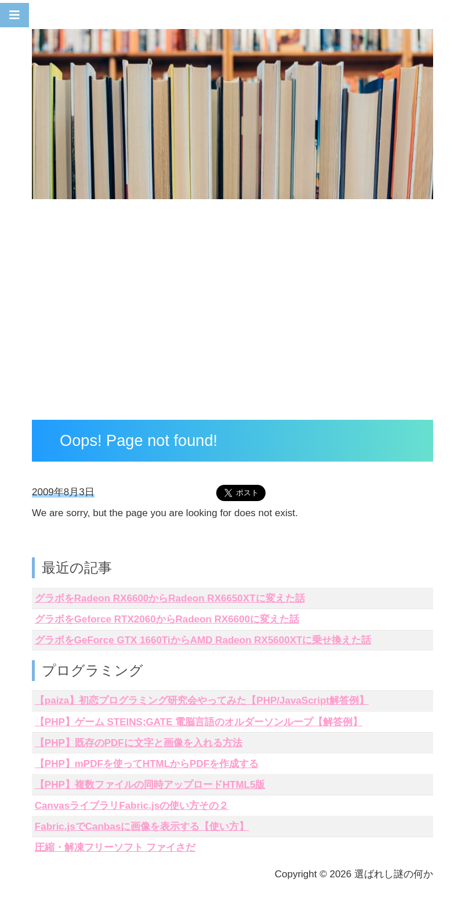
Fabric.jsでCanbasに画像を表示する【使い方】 (142, 826)
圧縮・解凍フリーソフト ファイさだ (115, 847)
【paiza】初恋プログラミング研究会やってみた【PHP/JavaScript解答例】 (202, 700)
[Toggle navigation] (14, 15)
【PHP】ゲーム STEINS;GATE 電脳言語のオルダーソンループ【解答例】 (198, 722)
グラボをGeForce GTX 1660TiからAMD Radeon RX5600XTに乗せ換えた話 (203, 640)
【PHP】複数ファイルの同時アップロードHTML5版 (150, 784)
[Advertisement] (232, 312)
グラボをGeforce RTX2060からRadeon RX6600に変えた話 (167, 619)
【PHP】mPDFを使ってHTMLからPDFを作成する (147, 763)
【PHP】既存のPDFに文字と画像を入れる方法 (138, 742)
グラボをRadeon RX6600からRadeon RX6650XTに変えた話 (170, 598)
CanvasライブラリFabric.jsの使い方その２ (131, 805)
